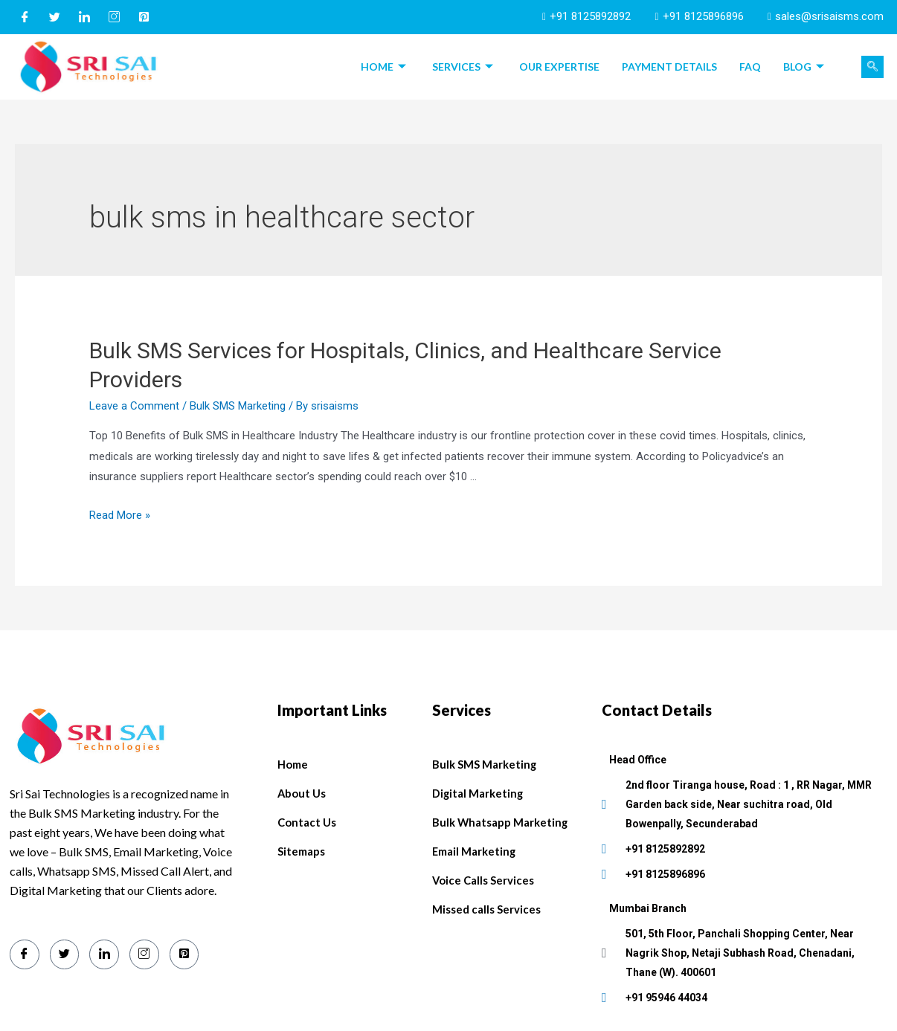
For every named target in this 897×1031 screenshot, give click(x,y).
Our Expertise (559, 66)
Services (464, 66)
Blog (805, 66)
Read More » (119, 515)
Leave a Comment (134, 406)
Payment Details (669, 66)
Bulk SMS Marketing (238, 406)
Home (385, 66)
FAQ (750, 66)
